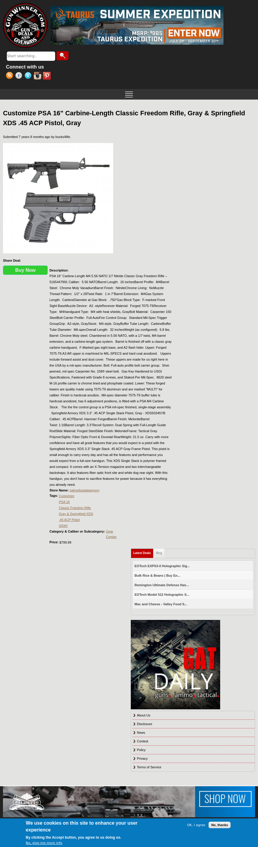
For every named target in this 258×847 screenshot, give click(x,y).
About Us (143, 715)
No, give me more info (44, 843)
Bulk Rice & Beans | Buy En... (157, 575)
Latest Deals (143, 552)
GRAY (63, 526)
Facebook (19, 76)
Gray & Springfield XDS (76, 514)
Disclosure (144, 724)
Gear (109, 531)
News (141, 732)
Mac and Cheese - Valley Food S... (161, 604)
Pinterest (47, 76)
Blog (159, 553)
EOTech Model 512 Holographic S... (162, 594)
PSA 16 (64, 502)
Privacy (142, 758)
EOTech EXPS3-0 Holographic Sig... (162, 566)
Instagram (38, 76)
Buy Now (25, 270)
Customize (66, 496)
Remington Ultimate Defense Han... (162, 585)
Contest (142, 741)
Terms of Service (149, 767)
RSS (10, 76)
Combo (111, 537)
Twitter (29, 76)
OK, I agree (196, 825)
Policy (141, 750)
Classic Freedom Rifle (75, 508)
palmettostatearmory (85, 490)
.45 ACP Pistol (69, 520)
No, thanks (219, 825)
